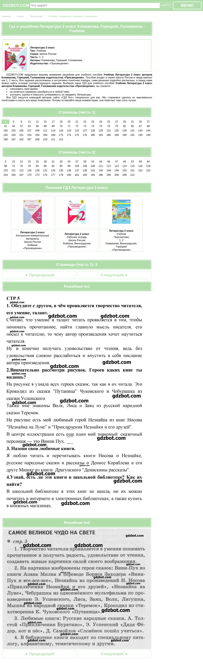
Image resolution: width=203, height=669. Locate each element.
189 (117, 135)
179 (61, 175)
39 (84, 161)
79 (116, 126)
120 (5, 170)
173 (61, 135)
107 (29, 130)
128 (93, 130)
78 (29, 166)
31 (132, 121)
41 (5, 126)
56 (37, 126)
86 (45, 166)
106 (85, 166)
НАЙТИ (165, 5)
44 (13, 126)
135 (117, 130)
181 (77, 175)
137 (77, 170)
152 (140, 170)
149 (117, 170)
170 (29, 175)
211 (53, 139)
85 (132, 126)
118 (148, 166)
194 (148, 135)
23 (92, 121)
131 (109, 130)
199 (109, 175)
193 (140, 135)
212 (61, 139)
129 (101, 130)
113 (117, 166)
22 (84, 121)
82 (124, 126)
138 (124, 130)
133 (53, 170)
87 (140, 126)
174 (69, 135)
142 (93, 170)
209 (124, 175)
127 (85, 130)
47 (21, 126)
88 (148, 126)
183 (101, 135)
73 (84, 126)
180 (93, 135)
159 (37, 135)
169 (53, 135)
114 (53, 130)
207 (29, 139)
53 (29, 126)
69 (53, 126)
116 (61, 130)
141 (132, 130)
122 (77, 130)
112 (109, 166)
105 (21, 130)
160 (13, 175)
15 (45, 121)
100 (5, 130)
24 (100, 121)
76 (108, 126)
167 (21, 175)
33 (61, 161)
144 (148, 130)
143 (140, 130)
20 (69, 121)
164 (45, 135)
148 (109, 170)
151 (21, 135)
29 (124, 121)
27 (116, 121)
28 (45, 161)
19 (61, 121)
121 (13, 170)
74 (92, 126)
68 (45, 126)
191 (132, 135)
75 (100, 126)
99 (69, 166)
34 (140, 121)
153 (148, 170)
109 (37, 130)
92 (53, 166)
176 (85, 135)
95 (61, 166)
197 (13, 139)
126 (29, 170)
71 (69, 126)
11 (29, 121)
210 (45, 139)
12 (37, 121)
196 (5, 139)
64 (148, 161)
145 (5, 135)
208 (37, 139)
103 (13, 130)
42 (92, 161)
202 (21, 139)
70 (61, 126)
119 (69, 130)
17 (53, 121)
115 (132, 166)
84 (37, 166)
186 (109, 135)
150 (13, 135)
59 (140, 161)
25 (108, 121)
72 (76, 126)
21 (76, 121)
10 (13, 161)
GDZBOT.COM (16, 5)
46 (108, 161)
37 (148, 121)
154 (29, 135)
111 (45, 130)
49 (124, 161)
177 (53, 175)
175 (77, 135)
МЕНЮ (187, 5)
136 (69, 170)
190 (124, 135)
